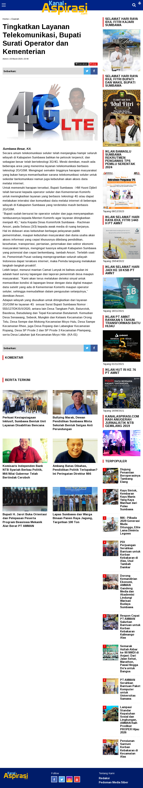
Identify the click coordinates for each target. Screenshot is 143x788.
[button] (139, 1)
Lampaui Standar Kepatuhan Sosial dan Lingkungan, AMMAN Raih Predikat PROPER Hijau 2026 (129, 720)
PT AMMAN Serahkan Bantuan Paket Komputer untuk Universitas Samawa (130, 689)
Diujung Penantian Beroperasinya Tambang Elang (130, 475)
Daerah (15, 19)
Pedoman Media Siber (113, 782)
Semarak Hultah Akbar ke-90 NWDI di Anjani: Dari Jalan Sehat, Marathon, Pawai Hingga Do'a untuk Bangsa (129, 659)
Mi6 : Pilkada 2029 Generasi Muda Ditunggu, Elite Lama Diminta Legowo (130, 525)
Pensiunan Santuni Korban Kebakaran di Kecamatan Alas (129, 748)
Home (6, 19)
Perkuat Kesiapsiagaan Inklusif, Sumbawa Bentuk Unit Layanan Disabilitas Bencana (24, 421)
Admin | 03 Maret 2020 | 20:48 (15, 59)
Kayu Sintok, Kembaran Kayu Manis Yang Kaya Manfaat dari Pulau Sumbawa (128, 500)
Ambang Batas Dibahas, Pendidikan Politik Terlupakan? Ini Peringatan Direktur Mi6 (75, 469)
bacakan (82, 64)
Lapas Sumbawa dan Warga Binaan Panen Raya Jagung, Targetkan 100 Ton (73, 518)
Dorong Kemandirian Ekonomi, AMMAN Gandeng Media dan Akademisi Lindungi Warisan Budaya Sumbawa (128, 591)
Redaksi (104, 778)
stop (93, 64)
